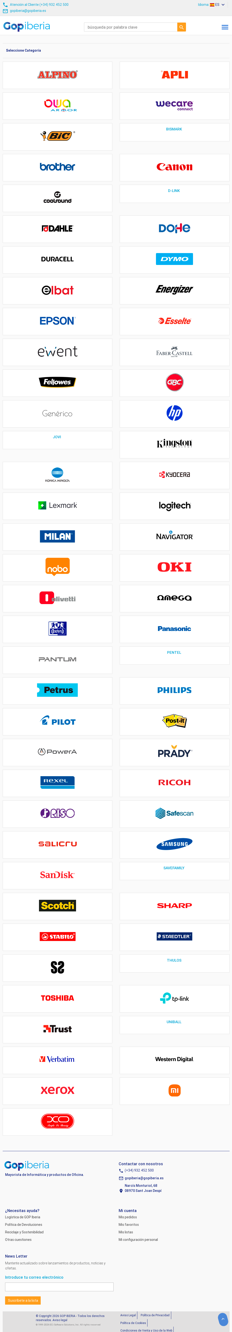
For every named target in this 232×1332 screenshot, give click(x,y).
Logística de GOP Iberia (22, 1217)
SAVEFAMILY (174, 868)
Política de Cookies (133, 1323)
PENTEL (174, 652)
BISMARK (174, 129)
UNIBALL (174, 1022)
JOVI (57, 437)
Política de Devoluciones (23, 1224)
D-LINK (174, 190)
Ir (182, 27)
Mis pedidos (128, 1217)
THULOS (174, 960)
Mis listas (126, 1232)
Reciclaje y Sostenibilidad (24, 1232)
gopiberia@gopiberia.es (144, 1178)
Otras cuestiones (18, 1239)
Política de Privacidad (155, 1315)
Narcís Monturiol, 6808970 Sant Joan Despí (143, 1188)
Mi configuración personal (138, 1239)
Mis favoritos (129, 1224)
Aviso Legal (128, 1315)
